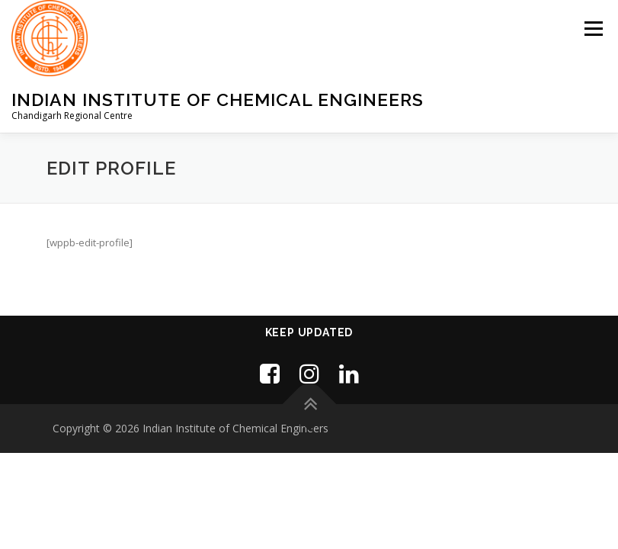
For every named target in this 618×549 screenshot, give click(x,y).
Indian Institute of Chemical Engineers (217, 99)
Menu (593, 28)
